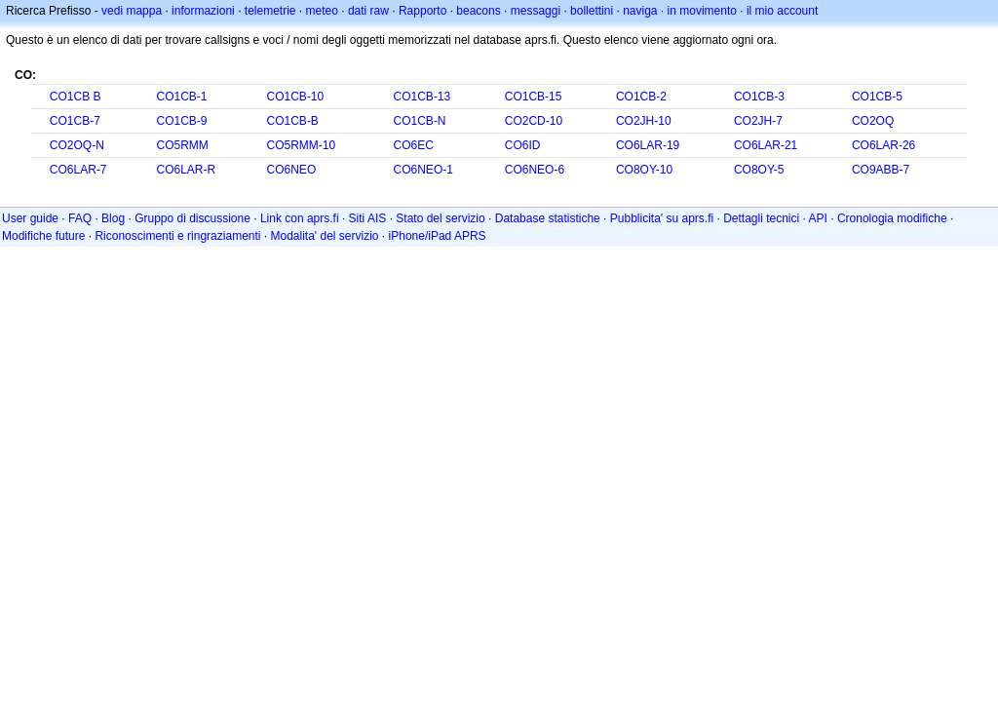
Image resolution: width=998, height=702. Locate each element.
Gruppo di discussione (192, 218)
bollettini (591, 11)
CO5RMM (182, 145)
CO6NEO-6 (534, 169)
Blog (113, 218)
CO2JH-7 (758, 121)
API (818, 218)
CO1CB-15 (533, 96)
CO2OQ (873, 121)
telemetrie (270, 11)
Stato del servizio (440, 218)
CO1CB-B (293, 121)
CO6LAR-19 (647, 145)
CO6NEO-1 (423, 169)
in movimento (702, 11)
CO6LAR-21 (765, 145)
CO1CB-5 (877, 96)
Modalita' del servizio (325, 236)
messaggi (535, 11)
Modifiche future (43, 236)
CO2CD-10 (533, 121)
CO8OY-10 (644, 169)
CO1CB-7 (75, 121)
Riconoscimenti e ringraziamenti (177, 236)
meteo (322, 11)
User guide (30, 218)
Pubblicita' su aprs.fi (661, 218)
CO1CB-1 (181, 96)
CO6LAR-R (185, 169)
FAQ (80, 218)
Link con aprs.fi (299, 218)
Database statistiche (547, 218)
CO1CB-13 (422, 96)
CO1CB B (75, 96)
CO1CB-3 (759, 96)
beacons (478, 11)
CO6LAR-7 (78, 169)
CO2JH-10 (644, 121)
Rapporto (422, 11)
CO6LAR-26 (883, 145)
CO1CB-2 (641, 96)
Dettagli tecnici (761, 218)
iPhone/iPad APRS (437, 236)
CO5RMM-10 (301, 145)
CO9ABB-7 (880, 169)
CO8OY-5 (759, 169)
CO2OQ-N (77, 145)
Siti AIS (368, 218)
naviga (640, 11)
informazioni (203, 11)
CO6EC (414, 145)
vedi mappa (131, 11)
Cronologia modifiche (892, 218)
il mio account (782, 11)
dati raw (368, 11)
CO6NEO (292, 169)
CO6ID (523, 145)
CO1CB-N (420, 121)
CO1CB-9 (181, 121)
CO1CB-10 (296, 96)
